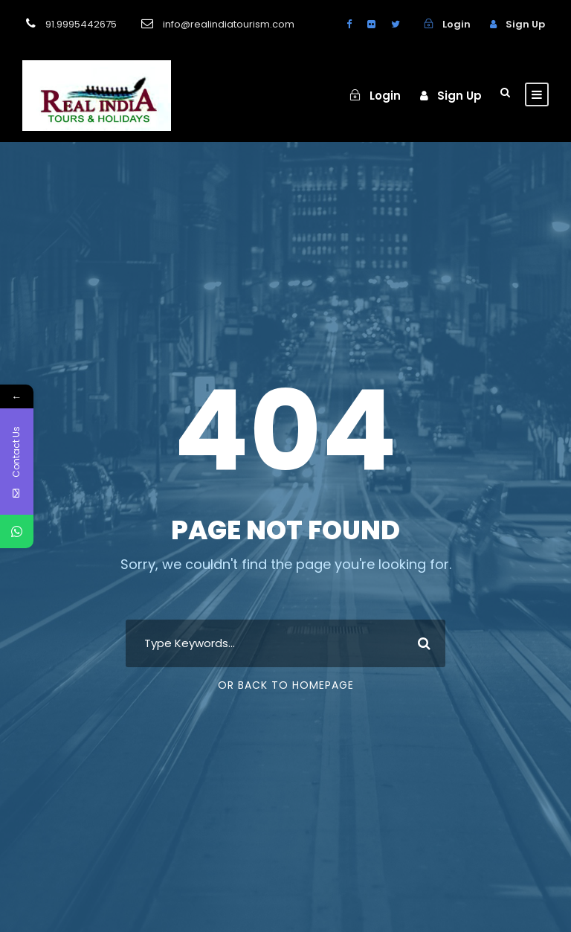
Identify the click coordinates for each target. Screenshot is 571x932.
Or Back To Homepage (286, 685)
